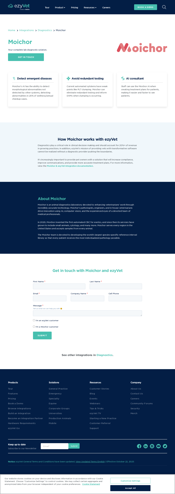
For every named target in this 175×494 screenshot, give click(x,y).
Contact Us (137, 393)
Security (135, 408)
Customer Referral (100, 423)
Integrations (26, 30)
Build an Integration (19, 413)
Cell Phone (114, 293)
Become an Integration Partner (25, 418)
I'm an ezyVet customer (46, 320)
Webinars (95, 403)
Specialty (54, 398)
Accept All (130, 488)
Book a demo (145, 7)
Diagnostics (45, 30)
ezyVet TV (95, 413)
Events (93, 398)
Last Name (95, 281)
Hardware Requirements (22, 423)
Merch (134, 413)
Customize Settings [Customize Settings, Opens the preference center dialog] (130, 481)
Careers (106, 7)
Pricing (74, 7)
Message (37, 305)
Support (94, 428)
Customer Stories (99, 388)
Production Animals (60, 418)
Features (13, 393)
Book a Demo (15, 403)
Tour (47, 7)
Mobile (52, 423)
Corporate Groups (59, 408)
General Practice (58, 388)
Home (11, 30)
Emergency (55, 393)
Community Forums (142, 403)
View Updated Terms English (90, 461)
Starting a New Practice (103, 418)
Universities (55, 413)
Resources (90, 7)
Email (35, 293)
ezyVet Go (14, 428)
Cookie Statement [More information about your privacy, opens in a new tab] (91, 484)
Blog (92, 393)
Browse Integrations (19, 408)
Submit (42, 335)
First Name (38, 281)
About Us (136, 388)
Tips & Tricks (96, 408)
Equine (53, 403)
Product (60, 7)
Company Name (78, 293)
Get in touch (26, 57)
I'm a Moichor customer (45, 327)
